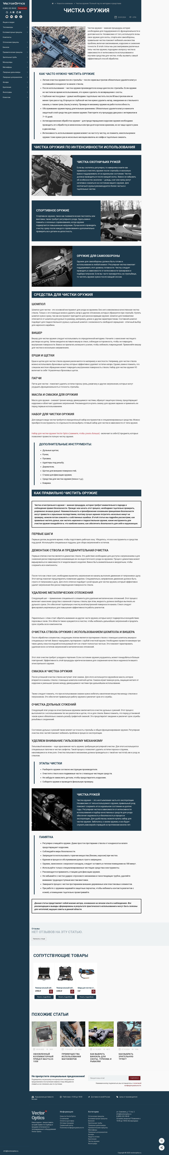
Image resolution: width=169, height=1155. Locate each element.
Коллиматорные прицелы (12, 32)
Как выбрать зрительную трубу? (126, 1056)
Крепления (7, 87)
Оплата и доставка (67, 1121)
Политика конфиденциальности (72, 1128)
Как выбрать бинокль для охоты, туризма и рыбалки (101, 1058)
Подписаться (134, 1078)
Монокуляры (7, 62)
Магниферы (7, 67)
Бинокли (6, 47)
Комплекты (7, 37)
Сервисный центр (66, 1125)
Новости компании (65, 3)
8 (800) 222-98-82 (9, 8)
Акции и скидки (8, 22)
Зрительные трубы (10, 57)
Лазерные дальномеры (11, 72)
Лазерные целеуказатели (12, 77)
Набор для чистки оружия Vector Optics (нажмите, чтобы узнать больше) (66, 433)
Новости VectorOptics (68, 1116)
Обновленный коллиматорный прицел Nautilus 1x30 (43, 1058)
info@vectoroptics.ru (10, 1151)
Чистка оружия (93, 1141)
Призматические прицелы (12, 52)
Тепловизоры (8, 27)
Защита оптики (93, 1137)
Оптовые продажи (67, 1123)
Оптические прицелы (11, 42)
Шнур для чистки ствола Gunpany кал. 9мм (95, 988)
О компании (64, 1118)
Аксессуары (7, 92)
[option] (44, 981)
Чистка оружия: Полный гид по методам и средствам (98, 3)
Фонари (6, 82)
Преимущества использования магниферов (71, 1056)
